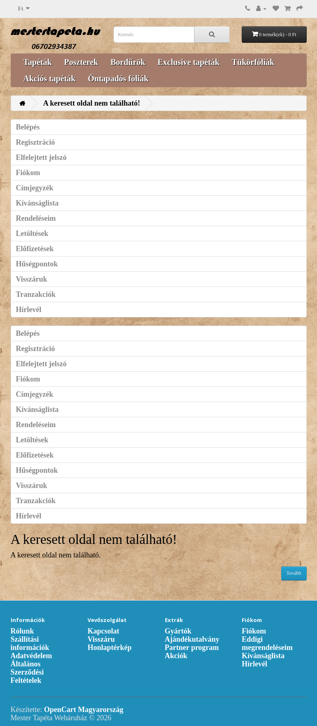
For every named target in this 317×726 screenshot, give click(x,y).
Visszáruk (31, 279)
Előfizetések (35, 249)
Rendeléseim (36, 218)
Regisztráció (35, 142)
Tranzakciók (36, 294)
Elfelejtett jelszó (41, 157)
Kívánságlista (37, 203)
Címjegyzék (34, 188)
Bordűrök (128, 62)
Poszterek (81, 62)
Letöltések (32, 233)
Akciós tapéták (49, 78)
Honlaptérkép (110, 647)
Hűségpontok (37, 264)
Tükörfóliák (253, 62)
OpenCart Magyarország (83, 709)
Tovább (294, 573)
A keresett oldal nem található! (91, 103)
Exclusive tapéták (188, 62)
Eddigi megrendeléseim (267, 643)
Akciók (176, 656)
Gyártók (178, 631)
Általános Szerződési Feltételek (27, 672)
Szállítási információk (30, 643)
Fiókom (28, 173)
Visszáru (101, 639)
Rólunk (22, 631)
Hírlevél (29, 309)
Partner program (192, 647)
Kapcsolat (103, 631)
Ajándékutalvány (192, 639)
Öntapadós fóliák (118, 78)
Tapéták (37, 62)
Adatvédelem (31, 656)
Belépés (28, 127)
